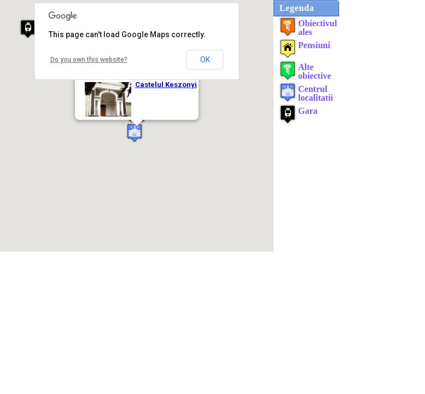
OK (205, 59)
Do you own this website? (88, 59)
